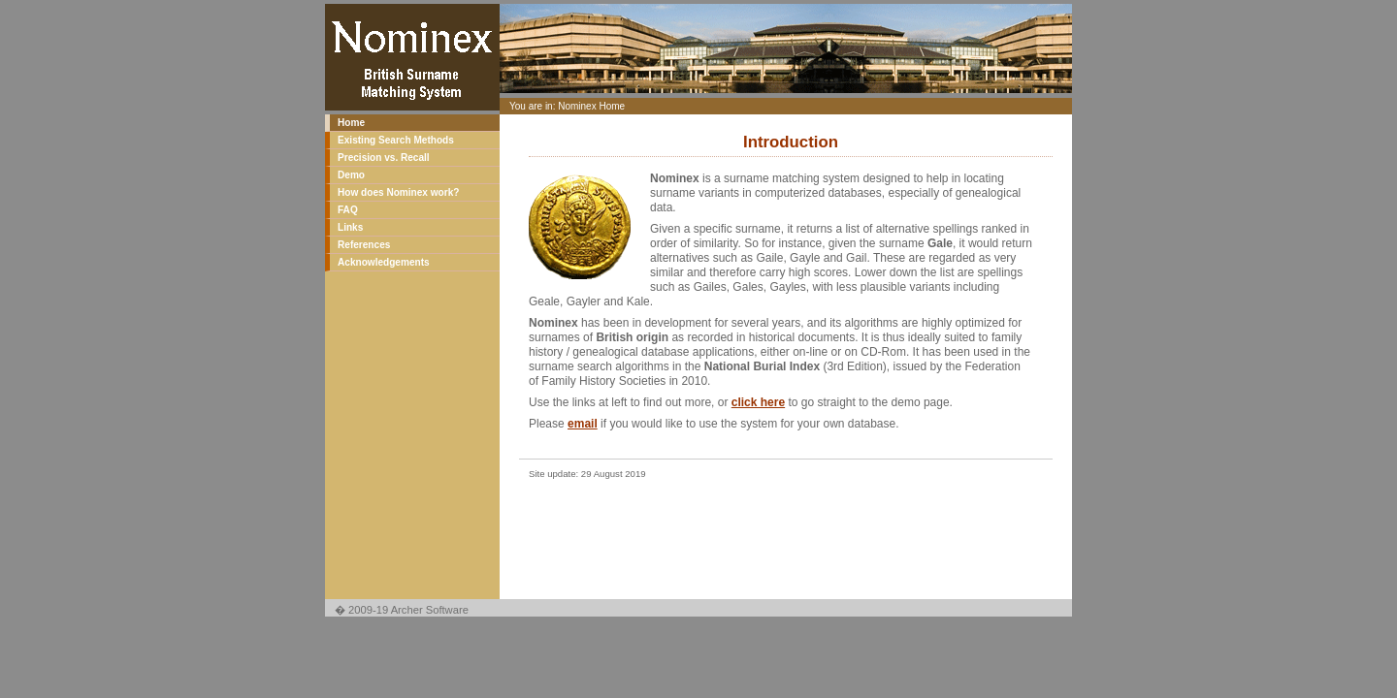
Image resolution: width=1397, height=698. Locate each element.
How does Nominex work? (398, 192)
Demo (351, 175)
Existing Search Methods (396, 140)
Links (350, 227)
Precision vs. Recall (384, 157)
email (583, 423)
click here (758, 402)
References (364, 244)
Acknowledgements (384, 262)
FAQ (348, 210)
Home (351, 122)
